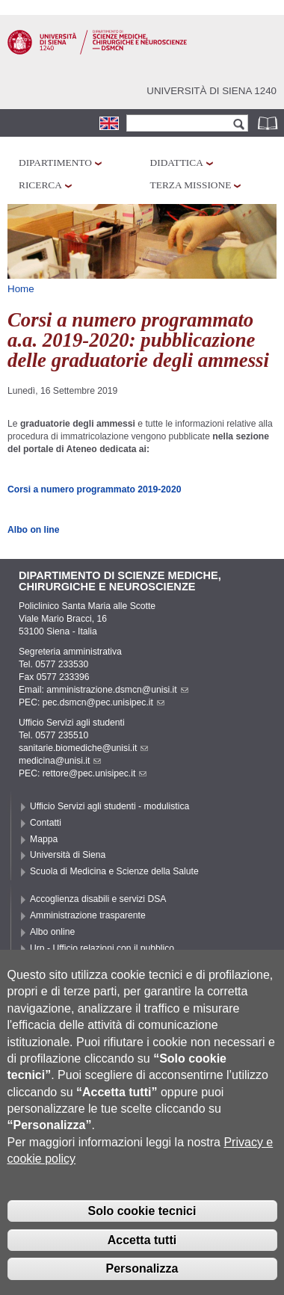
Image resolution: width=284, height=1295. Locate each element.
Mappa (44, 839)
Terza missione (191, 185)
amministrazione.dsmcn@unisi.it (117, 689)
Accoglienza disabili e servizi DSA (98, 899)
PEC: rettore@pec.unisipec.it (82, 773)
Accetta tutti (142, 1262)
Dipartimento (55, 162)
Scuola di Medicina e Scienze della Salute (114, 871)
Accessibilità (55, 964)
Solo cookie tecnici (142, 1233)
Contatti (45, 823)
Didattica (176, 162)
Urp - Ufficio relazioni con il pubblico (102, 948)
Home (20, 288)
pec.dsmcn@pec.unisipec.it (103, 702)
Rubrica (269, 123)
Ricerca (40, 185)
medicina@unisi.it (60, 760)
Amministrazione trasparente (88, 915)
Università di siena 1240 (211, 90)
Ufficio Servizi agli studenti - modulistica (109, 806)
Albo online (52, 932)
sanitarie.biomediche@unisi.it (83, 748)
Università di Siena (67, 855)
